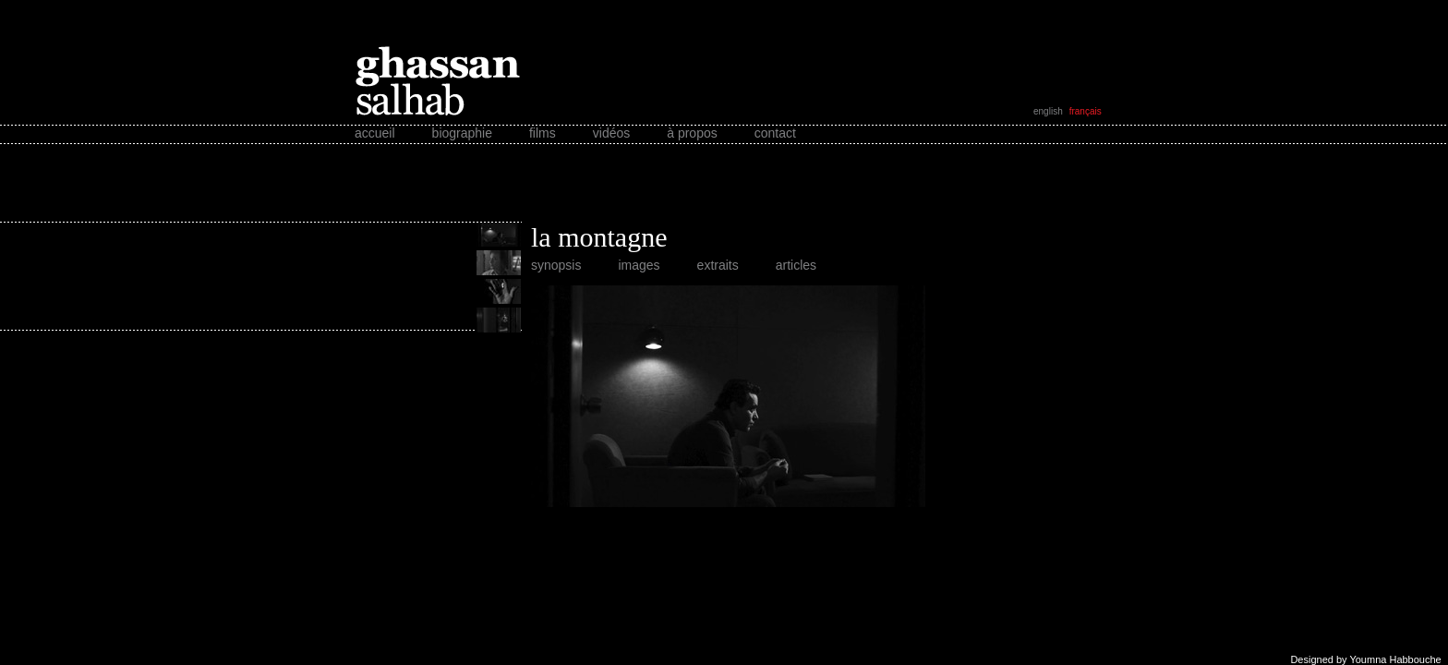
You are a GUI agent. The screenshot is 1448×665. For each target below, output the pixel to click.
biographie (462, 133)
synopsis (556, 265)
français (1085, 111)
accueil (375, 133)
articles (796, 265)
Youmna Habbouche (1395, 659)
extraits (718, 265)
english (1048, 111)
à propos (692, 133)
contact (775, 133)
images (638, 265)
